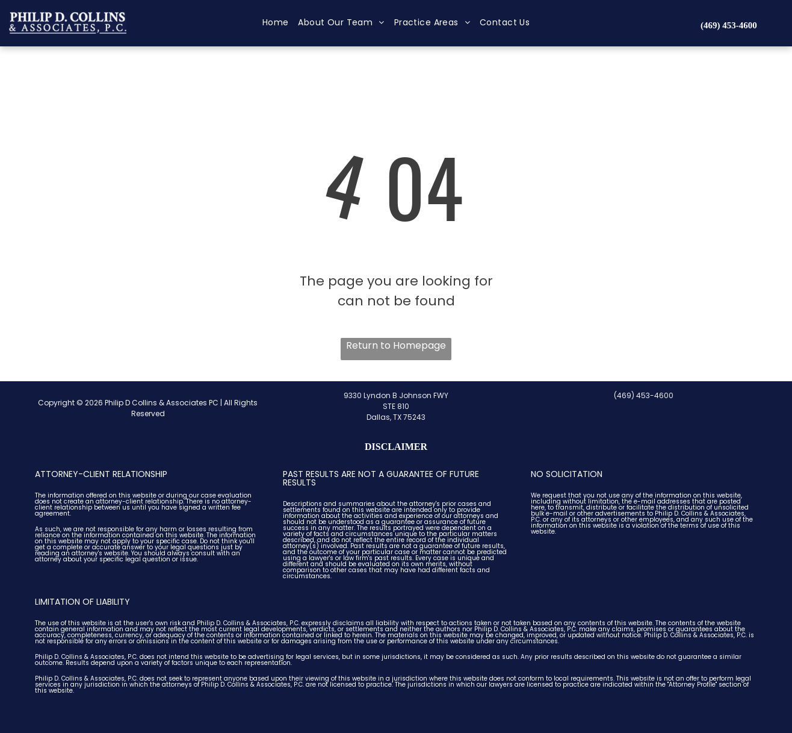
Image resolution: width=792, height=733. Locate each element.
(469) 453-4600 (643, 395)
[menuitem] (276, 22)
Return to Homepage (396, 345)
